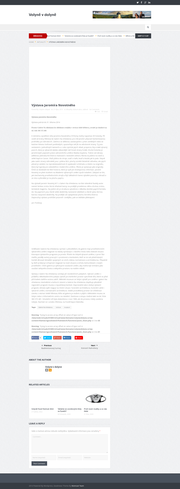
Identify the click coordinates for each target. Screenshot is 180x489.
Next (94, 345)
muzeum (67, 307)
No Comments (94, 109)
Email (105, 112)
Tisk (97, 112)
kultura (58, 307)
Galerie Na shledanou (45, 307)
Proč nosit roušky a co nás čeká (112, 36)
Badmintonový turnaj (51, 348)
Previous (47, 345)
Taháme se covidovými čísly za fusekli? (81, 36)
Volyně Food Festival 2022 (53, 36)
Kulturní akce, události (80, 109)
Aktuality (69, 109)
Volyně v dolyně (44, 109)
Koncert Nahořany (89, 348)
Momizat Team (78, 486)
